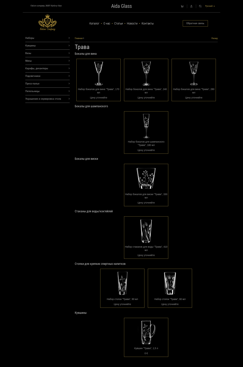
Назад (214, 38)
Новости (132, 23)
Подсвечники (47, 76)
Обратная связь (195, 23)
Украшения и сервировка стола (47, 99)
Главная (79, 38)
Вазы (47, 53)
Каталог (94, 23)
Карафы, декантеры (47, 68)
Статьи (118, 23)
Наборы (47, 38)
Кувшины (47, 46)
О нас (106, 23)
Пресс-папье (47, 84)
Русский (210, 6)
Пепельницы (47, 91)
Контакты (148, 23)
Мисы (47, 61)
